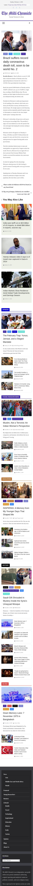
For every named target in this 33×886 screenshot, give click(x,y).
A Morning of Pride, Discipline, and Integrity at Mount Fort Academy (21, 738)
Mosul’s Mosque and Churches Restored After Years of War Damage (21, 648)
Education (10, 500)
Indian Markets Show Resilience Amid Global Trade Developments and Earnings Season (16, 293)
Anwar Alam (17, 723)
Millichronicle (8, 73)
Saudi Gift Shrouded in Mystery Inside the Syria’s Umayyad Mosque (15, 600)
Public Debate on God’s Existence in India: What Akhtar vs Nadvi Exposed (21, 445)
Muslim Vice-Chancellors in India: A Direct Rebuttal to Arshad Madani (21, 468)
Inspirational (18, 500)
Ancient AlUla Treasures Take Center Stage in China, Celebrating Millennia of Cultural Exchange (22, 660)
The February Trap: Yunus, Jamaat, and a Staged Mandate (15, 338)
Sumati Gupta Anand (18, 518)
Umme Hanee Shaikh (19, 429)
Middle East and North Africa (11, 590)
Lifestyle (6, 504)
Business (6, 798)
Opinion (14, 331)
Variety (7, 834)
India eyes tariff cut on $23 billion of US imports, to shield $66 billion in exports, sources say (16, 225)
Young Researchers (17, 418)
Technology (8, 814)
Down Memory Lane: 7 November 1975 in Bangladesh (20, 623)
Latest (5, 53)
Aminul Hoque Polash (18, 345)
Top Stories (16, 53)
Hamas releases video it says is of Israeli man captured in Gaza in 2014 (16, 259)
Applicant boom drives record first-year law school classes (21, 542)
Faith (6, 830)
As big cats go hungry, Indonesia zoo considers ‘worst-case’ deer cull (17, 193)
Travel (7, 810)
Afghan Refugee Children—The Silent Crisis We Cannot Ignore (22, 554)
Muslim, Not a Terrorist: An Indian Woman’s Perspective (16, 424)
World (23, 53)
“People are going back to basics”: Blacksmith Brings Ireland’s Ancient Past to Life (22, 672)
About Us (6, 847)
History (5, 587)
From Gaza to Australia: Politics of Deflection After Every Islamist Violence (21, 456)
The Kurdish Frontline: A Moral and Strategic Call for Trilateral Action (21, 374)
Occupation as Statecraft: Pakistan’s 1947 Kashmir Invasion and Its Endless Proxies (21, 635)
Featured (6, 790)
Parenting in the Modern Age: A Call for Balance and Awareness (21, 531)
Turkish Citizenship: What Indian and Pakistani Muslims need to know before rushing (21, 750)
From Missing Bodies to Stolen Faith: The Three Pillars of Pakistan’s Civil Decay (21, 361)
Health (7, 806)
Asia (5, 331)
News (10, 53)
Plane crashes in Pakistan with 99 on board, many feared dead (16, 186)
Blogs (9, 705)
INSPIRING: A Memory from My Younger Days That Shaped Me (16, 511)
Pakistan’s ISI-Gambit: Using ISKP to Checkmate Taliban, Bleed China (22, 385)
